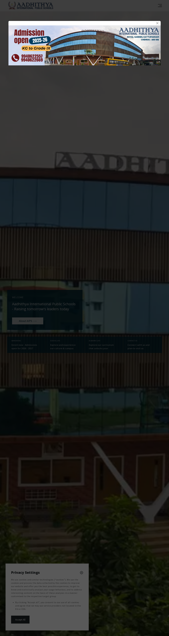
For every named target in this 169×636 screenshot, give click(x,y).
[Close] (157, 23)
